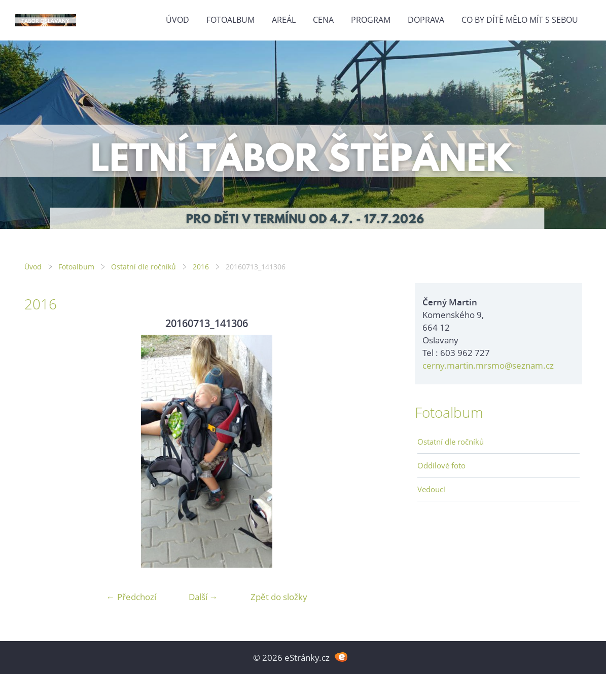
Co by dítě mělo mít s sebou (519, 19)
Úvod (177, 19)
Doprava (426, 19)
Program (370, 19)
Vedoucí (431, 489)
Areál (284, 19)
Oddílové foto (441, 465)
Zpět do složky (279, 597)
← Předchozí (131, 597)
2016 (201, 266)
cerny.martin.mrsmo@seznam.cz (488, 365)
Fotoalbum (230, 19)
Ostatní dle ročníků (143, 266)
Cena (323, 19)
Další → (203, 597)
